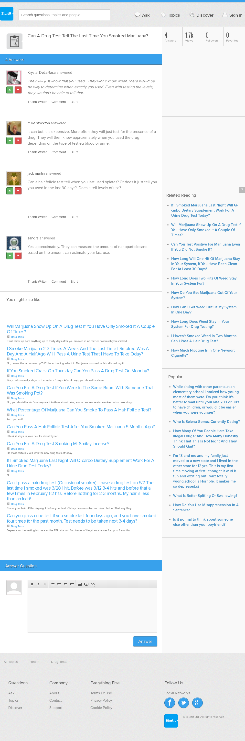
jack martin (36, 173)
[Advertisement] (84, 199)
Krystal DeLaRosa (42, 72)
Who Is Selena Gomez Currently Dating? (206, 421)
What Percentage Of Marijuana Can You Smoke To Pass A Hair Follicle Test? (79, 410)
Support (55, 708)
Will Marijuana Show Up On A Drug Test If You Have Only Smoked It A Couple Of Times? (81, 329)
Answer (145, 641)
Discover (201, 15)
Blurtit (7, 14)
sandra (33, 238)
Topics (170, 15)
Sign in (232, 15)
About (54, 693)
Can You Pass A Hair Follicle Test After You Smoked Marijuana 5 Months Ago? (81, 427)
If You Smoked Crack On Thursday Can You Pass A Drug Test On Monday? (78, 371)
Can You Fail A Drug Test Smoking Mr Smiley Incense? (58, 444)
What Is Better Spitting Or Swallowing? (205, 496)
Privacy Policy (101, 700)
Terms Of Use (101, 693)
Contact (55, 700)
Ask (141, 15)
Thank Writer (37, 102)
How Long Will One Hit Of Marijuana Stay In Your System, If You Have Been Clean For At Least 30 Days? (205, 264)
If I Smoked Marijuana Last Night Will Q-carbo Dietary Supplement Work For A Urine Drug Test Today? (80, 463)
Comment (59, 102)
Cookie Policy (101, 708)
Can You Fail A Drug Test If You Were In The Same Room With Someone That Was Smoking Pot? (80, 390)
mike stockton (39, 123)
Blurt (74, 102)
